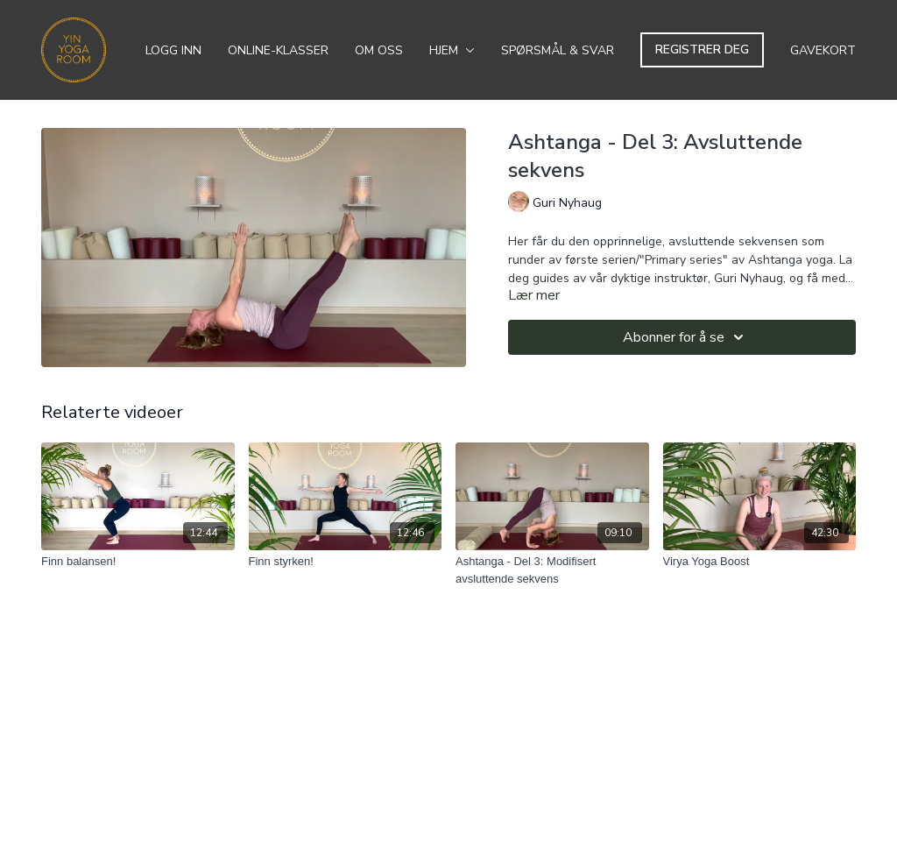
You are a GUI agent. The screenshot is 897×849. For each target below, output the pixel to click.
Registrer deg (702, 49)
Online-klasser (278, 50)
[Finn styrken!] (345, 561)
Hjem (452, 50)
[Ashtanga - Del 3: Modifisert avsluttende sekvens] (552, 570)
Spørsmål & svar (557, 50)
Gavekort (823, 50)
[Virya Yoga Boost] (760, 561)
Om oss (379, 50)
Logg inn (173, 50)
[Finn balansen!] (138, 561)
